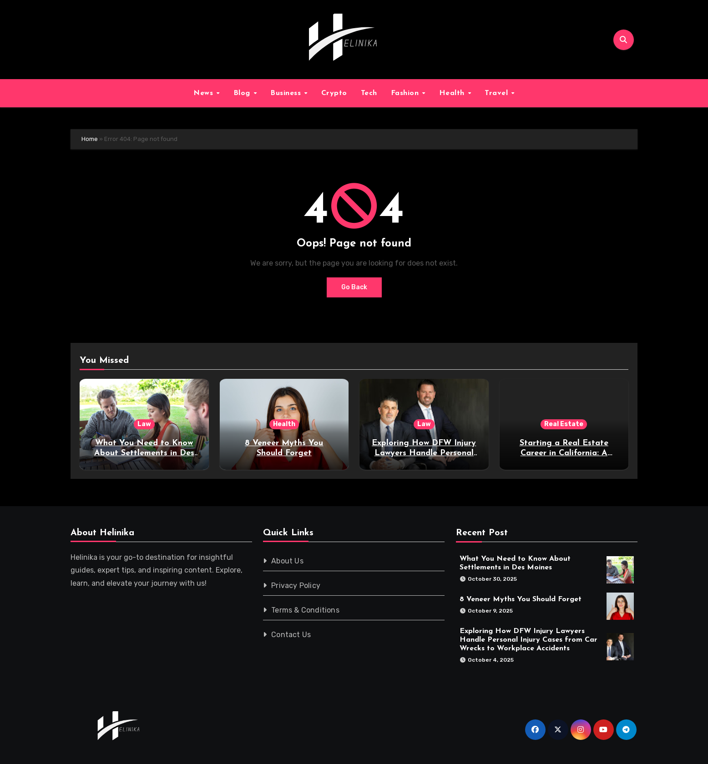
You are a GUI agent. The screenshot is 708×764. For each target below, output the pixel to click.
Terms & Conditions (306, 610)
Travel (498, 93)
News (204, 93)
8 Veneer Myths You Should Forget (521, 599)
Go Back (354, 287)
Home (89, 139)
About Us (288, 561)
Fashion (406, 93)
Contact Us (291, 634)
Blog (243, 93)
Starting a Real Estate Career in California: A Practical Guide (564, 453)
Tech (369, 93)
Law (144, 424)
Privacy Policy (296, 585)
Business (286, 93)
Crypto (334, 93)
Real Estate (563, 424)
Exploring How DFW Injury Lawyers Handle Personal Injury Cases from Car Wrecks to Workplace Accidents (528, 639)
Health (453, 93)
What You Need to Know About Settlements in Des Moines (144, 453)
